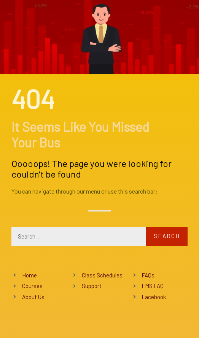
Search (167, 235)
